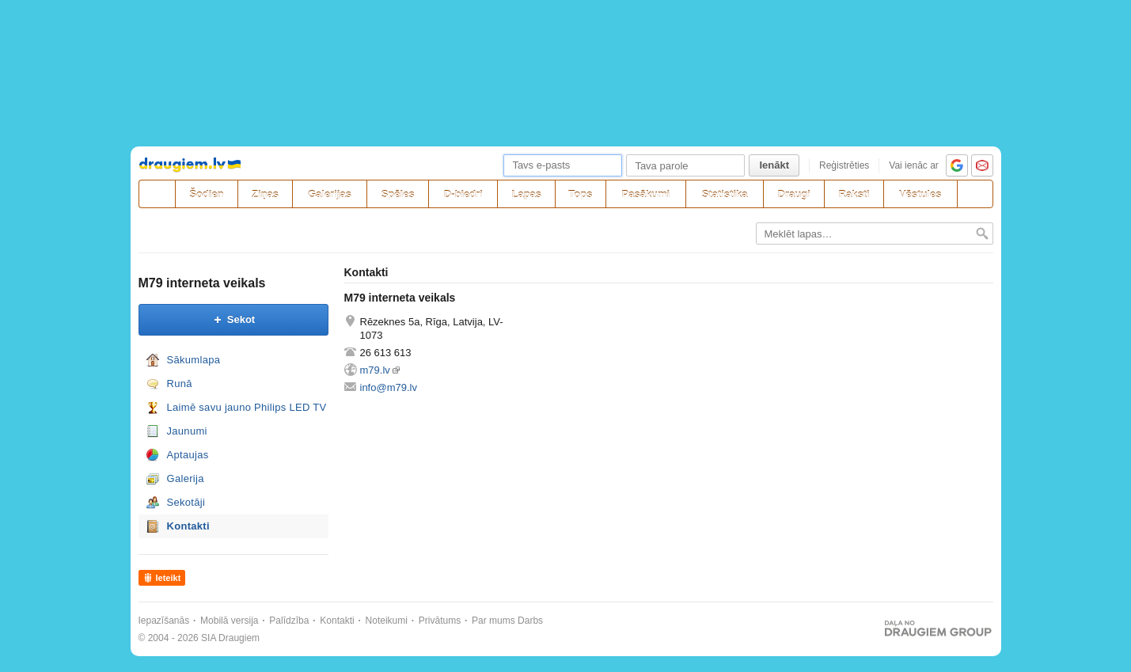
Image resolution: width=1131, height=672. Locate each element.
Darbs (530, 620)
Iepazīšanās (164, 620)
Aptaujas (188, 455)
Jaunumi (187, 431)
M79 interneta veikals (202, 283)
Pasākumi (646, 194)
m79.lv (375, 370)
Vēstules (920, 194)
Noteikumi (387, 620)
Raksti (854, 194)
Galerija (185, 478)
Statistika (725, 194)
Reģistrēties (844, 165)
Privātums (440, 620)
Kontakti (188, 526)
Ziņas (265, 194)
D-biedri (463, 194)
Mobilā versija (229, 620)
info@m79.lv (388, 387)
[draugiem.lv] (157, 194)
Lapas (526, 194)
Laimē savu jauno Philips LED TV (247, 407)
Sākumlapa (194, 360)
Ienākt (774, 165)
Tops (580, 194)
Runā (179, 383)
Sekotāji (186, 502)
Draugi (794, 194)
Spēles (398, 194)
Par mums (493, 620)
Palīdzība (289, 620)
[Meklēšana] (975, 194)
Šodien (206, 194)
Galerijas (329, 194)
